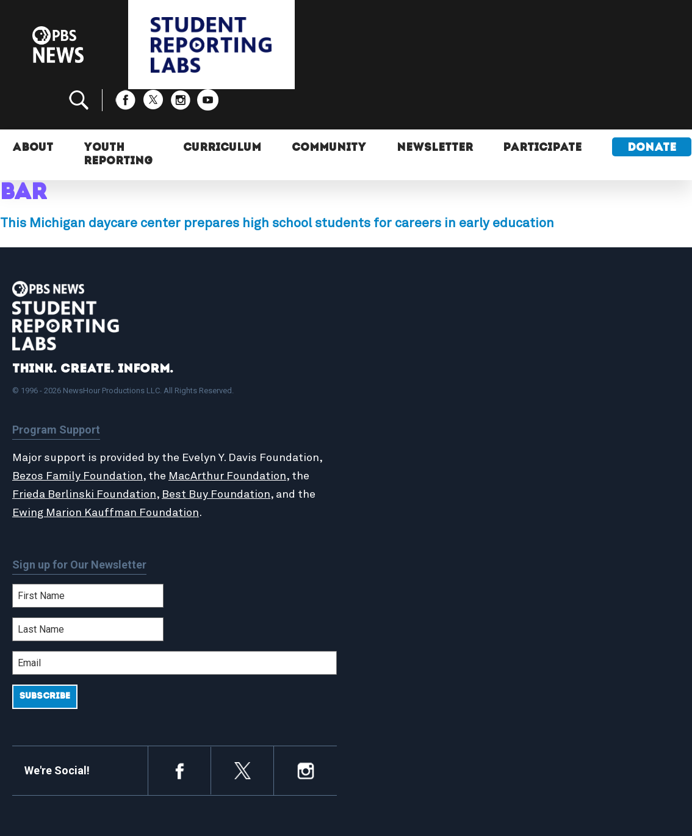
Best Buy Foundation (216, 454)
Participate (542, 108)
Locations (393, 433)
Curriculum (222, 108)
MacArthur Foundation (227, 436)
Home (383, 368)
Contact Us (556, 421)
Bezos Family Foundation (77, 436)
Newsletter (435, 108)
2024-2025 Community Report (582, 400)
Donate (652, 108)
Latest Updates (406, 407)
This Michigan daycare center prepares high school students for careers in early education (277, 183)
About (32, 108)
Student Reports (409, 394)
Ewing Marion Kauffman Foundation (105, 472)
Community (329, 108)
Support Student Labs (582, 368)
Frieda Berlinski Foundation (84, 454)
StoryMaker (397, 421)
